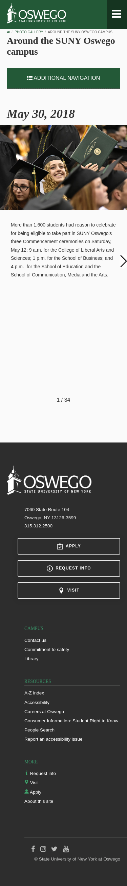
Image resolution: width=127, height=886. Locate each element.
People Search (39, 730)
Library (31, 658)
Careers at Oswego (44, 711)
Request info (69, 568)
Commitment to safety (46, 649)
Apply (69, 546)
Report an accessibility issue (53, 739)
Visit (68, 590)
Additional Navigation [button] (63, 78)
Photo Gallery (29, 32)
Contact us (35, 640)
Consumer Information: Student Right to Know (71, 720)
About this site (38, 801)
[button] (123, 260)
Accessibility (36, 702)
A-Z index (34, 692)
